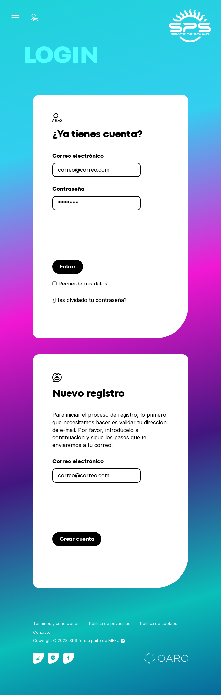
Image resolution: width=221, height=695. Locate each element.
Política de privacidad (110, 623)
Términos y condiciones (56, 623)
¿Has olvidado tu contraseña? (89, 300)
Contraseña (68, 189)
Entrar (68, 266)
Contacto (42, 632)
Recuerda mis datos (82, 283)
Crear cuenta (77, 539)
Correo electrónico (78, 156)
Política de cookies (158, 623)
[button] (15, 17)
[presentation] (102, 239)
